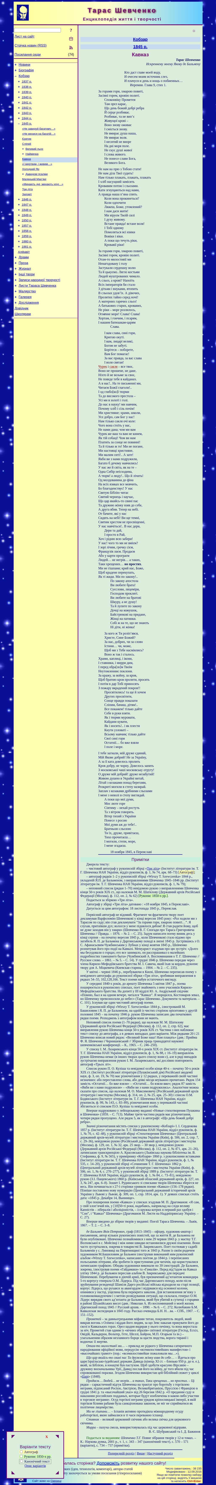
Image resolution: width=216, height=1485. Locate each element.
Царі (85, 1376)
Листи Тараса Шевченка (37, 310)
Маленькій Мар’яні (34, 191)
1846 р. (27, 213)
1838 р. (27, 90)
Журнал (25, 291)
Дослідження (29, 328)
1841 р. (27, 107)
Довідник (22, 335)
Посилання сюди (28, 54)
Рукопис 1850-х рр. (35, 1456)
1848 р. (27, 225)
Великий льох (34, 158)
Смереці (56, 1480)
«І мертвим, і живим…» (37, 174)
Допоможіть (108, 1463)
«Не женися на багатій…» (39, 142)
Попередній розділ (121, 1453)
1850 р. (27, 237)
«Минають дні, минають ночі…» (42, 196)
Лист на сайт (25, 36)
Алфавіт (24, 272)
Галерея (25, 322)
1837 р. (27, 84)
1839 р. (27, 95)
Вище (141, 1453)
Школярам (23, 341)
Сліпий (26, 153)
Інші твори (27, 297)
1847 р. (27, 219)
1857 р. (27, 243)
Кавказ (26, 169)
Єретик (26, 147)
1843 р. (27, 119)
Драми (24, 278)
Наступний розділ (160, 1453)
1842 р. (27, 113)
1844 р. (27, 125)
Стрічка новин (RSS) (31, 45)
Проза (23, 284)
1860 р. (27, 260)
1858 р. (27, 248)
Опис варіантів (35, 1466)
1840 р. (27, 101)
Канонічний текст (37, 1461)
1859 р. (27, 254)
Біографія (26, 71)
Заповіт (27, 207)
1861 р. (27, 266)
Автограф (29, 1452)
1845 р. (27, 131)
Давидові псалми (37, 185)
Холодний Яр (30, 180)
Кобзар (24, 78)
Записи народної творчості (39, 303)
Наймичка (32, 164)
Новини (24, 65)
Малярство (27, 316)
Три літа (27, 202)
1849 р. (27, 231)
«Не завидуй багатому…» (38, 136)
